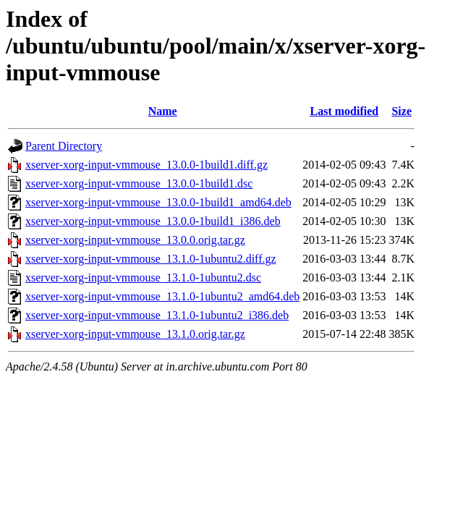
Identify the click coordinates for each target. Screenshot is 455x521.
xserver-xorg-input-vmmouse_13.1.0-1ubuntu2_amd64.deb (162, 296)
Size (401, 111)
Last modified (344, 111)
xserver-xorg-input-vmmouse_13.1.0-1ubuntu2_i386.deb (157, 315)
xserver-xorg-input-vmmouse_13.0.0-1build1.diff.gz (146, 164)
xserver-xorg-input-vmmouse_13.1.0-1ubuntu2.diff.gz (150, 259)
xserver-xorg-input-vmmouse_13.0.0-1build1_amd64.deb (158, 202)
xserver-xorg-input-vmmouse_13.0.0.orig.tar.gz (135, 240)
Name (162, 111)
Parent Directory (63, 146)
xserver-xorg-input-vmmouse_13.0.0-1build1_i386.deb (153, 221)
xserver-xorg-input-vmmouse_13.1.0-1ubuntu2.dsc (143, 277)
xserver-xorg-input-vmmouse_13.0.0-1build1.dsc (138, 183)
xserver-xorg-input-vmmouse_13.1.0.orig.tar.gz (135, 334)
